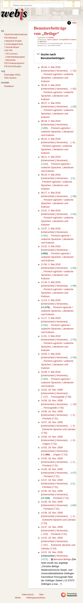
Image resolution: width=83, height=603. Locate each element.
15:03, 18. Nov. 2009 (52, 390)
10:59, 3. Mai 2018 (50, 354)
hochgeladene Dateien (68, 39)
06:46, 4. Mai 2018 (50, 67)
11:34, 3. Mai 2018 (50, 282)
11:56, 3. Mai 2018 (50, 264)
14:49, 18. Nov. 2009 (52, 469)
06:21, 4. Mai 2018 (50, 157)
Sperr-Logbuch (52, 39)
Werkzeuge (75, 12)
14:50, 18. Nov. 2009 (52, 458)
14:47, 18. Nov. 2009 (52, 480)
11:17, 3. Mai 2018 (50, 318)
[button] (55, 56)
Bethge (51, 37)
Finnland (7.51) (50, 418)
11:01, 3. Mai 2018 (50, 336)
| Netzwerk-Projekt (12, 41)
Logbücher (42, 41)
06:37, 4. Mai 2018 (50, 103)
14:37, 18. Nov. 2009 (52, 527)
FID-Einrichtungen (12, 66)
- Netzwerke (10, 60)
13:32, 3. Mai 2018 (50, 246)
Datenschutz (28, 594)
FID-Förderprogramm (14, 63)
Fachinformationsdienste (15, 34)
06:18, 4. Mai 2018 (50, 174)
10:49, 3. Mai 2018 (50, 372)
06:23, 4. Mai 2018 (50, 139)
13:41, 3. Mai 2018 (50, 210)
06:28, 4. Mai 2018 (50, 121)
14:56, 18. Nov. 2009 (52, 436)
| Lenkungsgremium (13, 44)
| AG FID (8, 50)
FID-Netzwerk (10, 38)
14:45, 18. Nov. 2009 (52, 491)
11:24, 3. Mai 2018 (50, 300)
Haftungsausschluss (35, 598)
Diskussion (42, 39)
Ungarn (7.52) (49, 444)
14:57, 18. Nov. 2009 (52, 422)
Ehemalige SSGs (12, 75)
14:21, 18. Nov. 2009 (52, 552)
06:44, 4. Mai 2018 (50, 85)
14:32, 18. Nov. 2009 (52, 538)
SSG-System (10, 78)
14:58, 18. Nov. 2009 (52, 400)
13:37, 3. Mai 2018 (50, 228)
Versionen (61, 70)
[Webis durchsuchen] (38, 5)
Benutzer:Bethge (62, 559)
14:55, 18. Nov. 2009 (52, 447)
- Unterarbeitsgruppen (14, 57)
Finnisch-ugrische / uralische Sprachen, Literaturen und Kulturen (57, 78)
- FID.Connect (10, 54)
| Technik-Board (11, 47)
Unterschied (48, 70)
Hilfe (71, 23)
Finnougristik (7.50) (61, 397)
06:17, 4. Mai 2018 (50, 192)
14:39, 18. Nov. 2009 (52, 501)
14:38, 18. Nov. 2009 (52, 512)
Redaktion (9, 86)
